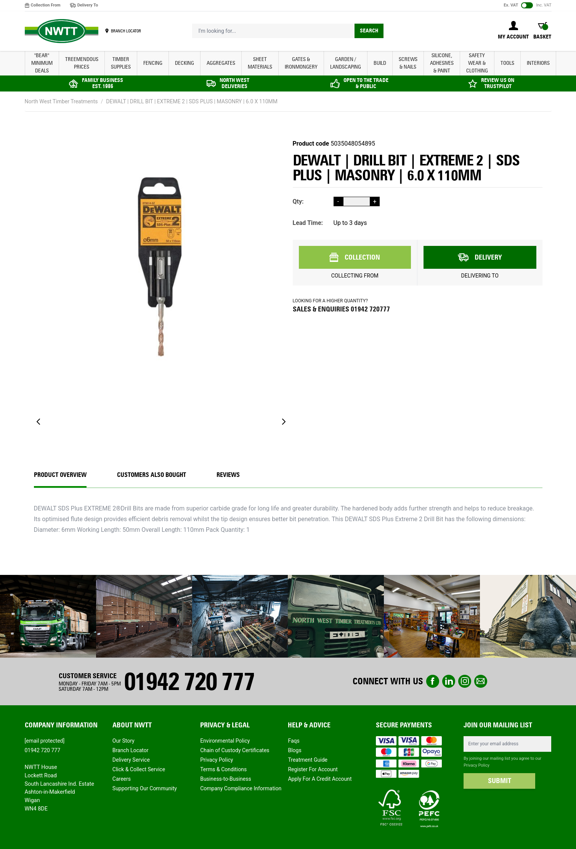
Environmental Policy (225, 741)
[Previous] (38, 421)
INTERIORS (538, 63)
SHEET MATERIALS (260, 63)
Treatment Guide (307, 760)
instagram (464, 681)
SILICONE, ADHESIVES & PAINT (442, 63)
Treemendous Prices (81, 63)
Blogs (294, 750)
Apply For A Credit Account (319, 779)
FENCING (152, 63)
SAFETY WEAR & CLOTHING (477, 63)
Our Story (123, 741)
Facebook (432, 681)
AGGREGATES (221, 63)
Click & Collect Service (138, 769)
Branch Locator (130, 750)
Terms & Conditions (223, 769)
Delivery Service (131, 760)
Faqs (293, 741)
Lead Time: (308, 222)
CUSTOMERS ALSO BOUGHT (151, 474)
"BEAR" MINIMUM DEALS (42, 63)
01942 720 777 (189, 681)
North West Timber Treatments (61, 101)
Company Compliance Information (240, 788)
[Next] (283, 421)
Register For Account (312, 769)
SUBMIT (499, 781)
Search (369, 30)
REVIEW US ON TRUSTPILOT (497, 83)
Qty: (298, 201)
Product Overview (60, 474)
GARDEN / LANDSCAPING (345, 63)
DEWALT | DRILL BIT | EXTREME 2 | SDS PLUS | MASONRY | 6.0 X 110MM (192, 101)
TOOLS (507, 63)
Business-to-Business (225, 779)
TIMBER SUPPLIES (121, 63)
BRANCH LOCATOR (126, 31)
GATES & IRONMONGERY (301, 63)
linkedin (448, 681)
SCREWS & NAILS (408, 63)
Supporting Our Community (144, 788)
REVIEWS (228, 474)
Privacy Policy (216, 760)
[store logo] (61, 31)
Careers (121, 779)
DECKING (184, 63)
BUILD (380, 63)
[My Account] (513, 31)
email (480, 681)
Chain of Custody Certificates (234, 750)
